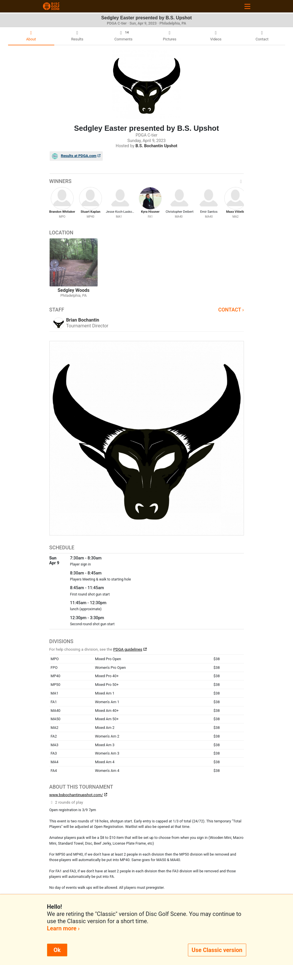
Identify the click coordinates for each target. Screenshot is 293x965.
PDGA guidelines (127, 649)
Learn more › (63, 928)
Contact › (231, 310)
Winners (146, 181)
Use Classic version (217, 950)
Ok (57, 950)
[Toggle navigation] (247, 6)
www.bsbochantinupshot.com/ (76, 794)
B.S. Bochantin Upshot (156, 145)
